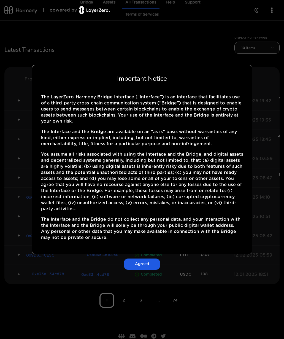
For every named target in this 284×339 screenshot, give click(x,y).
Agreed (142, 264)
